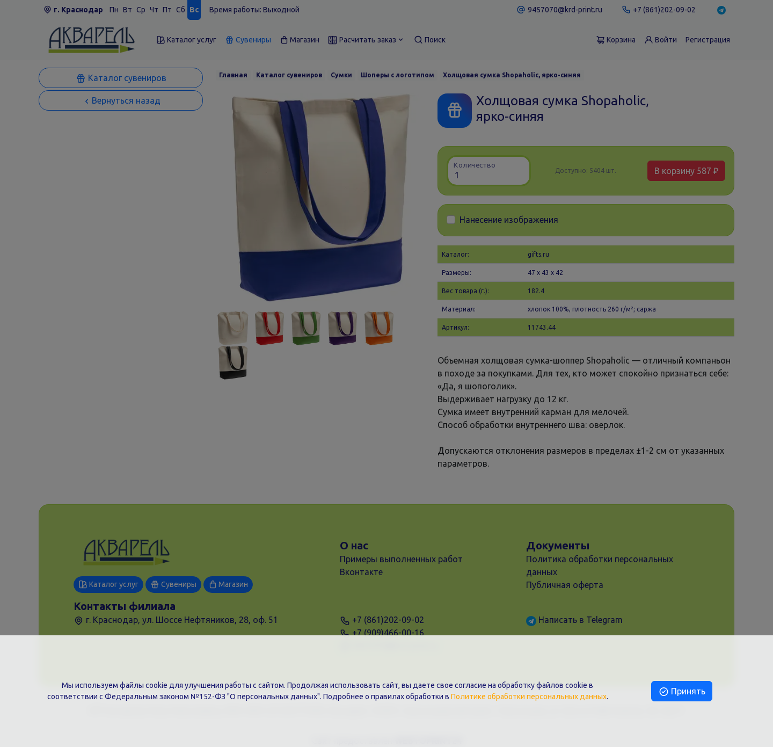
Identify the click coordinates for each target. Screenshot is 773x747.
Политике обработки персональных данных (529, 696)
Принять (681, 691)
